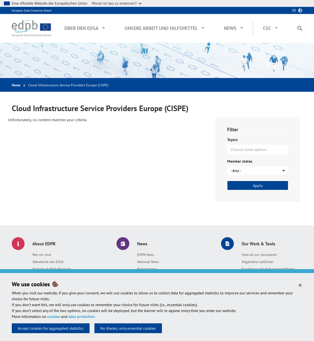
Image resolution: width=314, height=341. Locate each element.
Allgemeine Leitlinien (257, 262)
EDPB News (145, 254)
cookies (53, 316)
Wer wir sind (41, 254)
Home (16, 85)
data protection (81, 316)
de (294, 10)
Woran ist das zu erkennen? (117, 3)
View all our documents (259, 254)
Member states (239, 161)
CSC (267, 28)
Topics (232, 139)
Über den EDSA (81, 28)
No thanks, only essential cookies (128, 328)
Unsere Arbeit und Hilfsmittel (161, 28)
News (230, 28)
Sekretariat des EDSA (48, 262)
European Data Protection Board (31, 10)
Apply (257, 185)
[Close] (300, 285)
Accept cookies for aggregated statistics (51, 328)
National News (148, 262)
